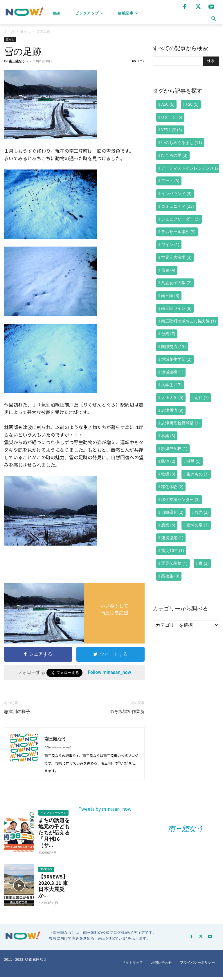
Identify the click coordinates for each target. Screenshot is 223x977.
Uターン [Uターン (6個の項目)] (171, 117)
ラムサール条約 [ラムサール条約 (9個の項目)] (178, 231)
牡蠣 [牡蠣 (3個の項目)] (168, 474)
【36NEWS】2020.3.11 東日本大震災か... (53, 886)
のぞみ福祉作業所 (127, 711)
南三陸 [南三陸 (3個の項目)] (170, 295)
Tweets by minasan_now (105, 808)
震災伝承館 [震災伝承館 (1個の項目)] (174, 563)
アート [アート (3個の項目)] (170, 180)
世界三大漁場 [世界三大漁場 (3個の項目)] (176, 257)
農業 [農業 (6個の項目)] (168, 525)
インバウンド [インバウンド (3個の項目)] (176, 193)
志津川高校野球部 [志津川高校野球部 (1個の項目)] (180, 423)
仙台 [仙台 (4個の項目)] (168, 270)
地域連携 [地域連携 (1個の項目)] (172, 372)
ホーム (9, 31)
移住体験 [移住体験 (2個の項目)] (172, 486)
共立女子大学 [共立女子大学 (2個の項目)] (176, 282)
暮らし (25, 31)
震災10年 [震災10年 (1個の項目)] (172, 550)
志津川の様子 (17, 711)
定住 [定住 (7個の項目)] (201, 397)
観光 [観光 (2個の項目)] (201, 512)
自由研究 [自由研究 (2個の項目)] (172, 512)
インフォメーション (53, 813)
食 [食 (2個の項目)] (203, 563)
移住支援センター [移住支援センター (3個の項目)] (180, 499)
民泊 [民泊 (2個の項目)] (168, 461)
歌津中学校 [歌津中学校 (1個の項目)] (174, 448)
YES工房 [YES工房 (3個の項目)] (171, 129)
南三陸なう (17, 61)
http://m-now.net (57, 747)
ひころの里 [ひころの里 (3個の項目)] (174, 155)
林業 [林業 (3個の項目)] (168, 435)
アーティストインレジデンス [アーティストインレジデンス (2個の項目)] (190, 168)
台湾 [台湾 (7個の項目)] (168, 333)
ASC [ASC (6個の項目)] (167, 104)
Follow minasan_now (109, 672)
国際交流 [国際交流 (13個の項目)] (173, 346)
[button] (213, 18)
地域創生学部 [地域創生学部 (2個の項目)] (176, 359)
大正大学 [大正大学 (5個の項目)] (172, 397)
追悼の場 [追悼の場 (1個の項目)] (197, 525)
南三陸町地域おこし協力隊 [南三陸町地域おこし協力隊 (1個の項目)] (188, 321)
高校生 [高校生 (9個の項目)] (170, 576)
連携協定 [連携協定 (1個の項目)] (172, 537)
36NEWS (46, 869)
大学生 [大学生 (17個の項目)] (171, 384)
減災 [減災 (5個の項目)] (193, 461)
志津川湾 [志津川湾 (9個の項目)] (172, 410)
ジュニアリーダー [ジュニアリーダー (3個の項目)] (180, 219)
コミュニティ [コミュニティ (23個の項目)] (177, 206)
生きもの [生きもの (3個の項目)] (197, 474)
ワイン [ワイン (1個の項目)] (170, 244)
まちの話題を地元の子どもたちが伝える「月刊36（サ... (54, 832)
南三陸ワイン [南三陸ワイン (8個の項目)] (176, 308)
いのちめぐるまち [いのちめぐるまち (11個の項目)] (181, 142)
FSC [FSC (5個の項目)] (192, 104)
